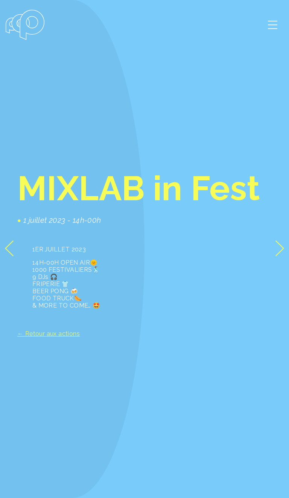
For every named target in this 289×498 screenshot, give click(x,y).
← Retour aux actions (48, 333)
